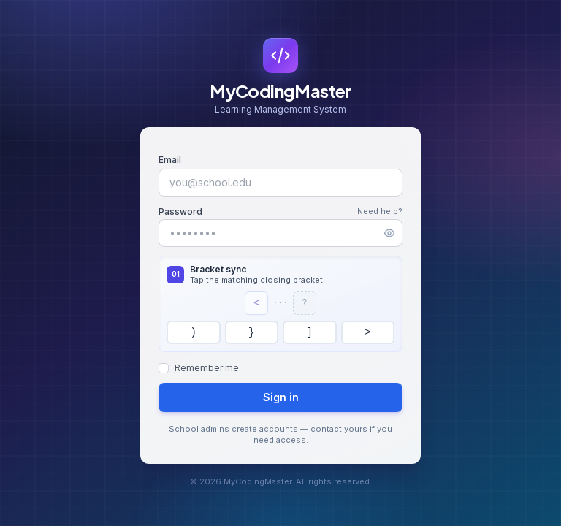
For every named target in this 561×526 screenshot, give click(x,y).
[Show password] (389, 233)
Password (180, 211)
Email (170, 159)
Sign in (281, 397)
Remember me (207, 367)
